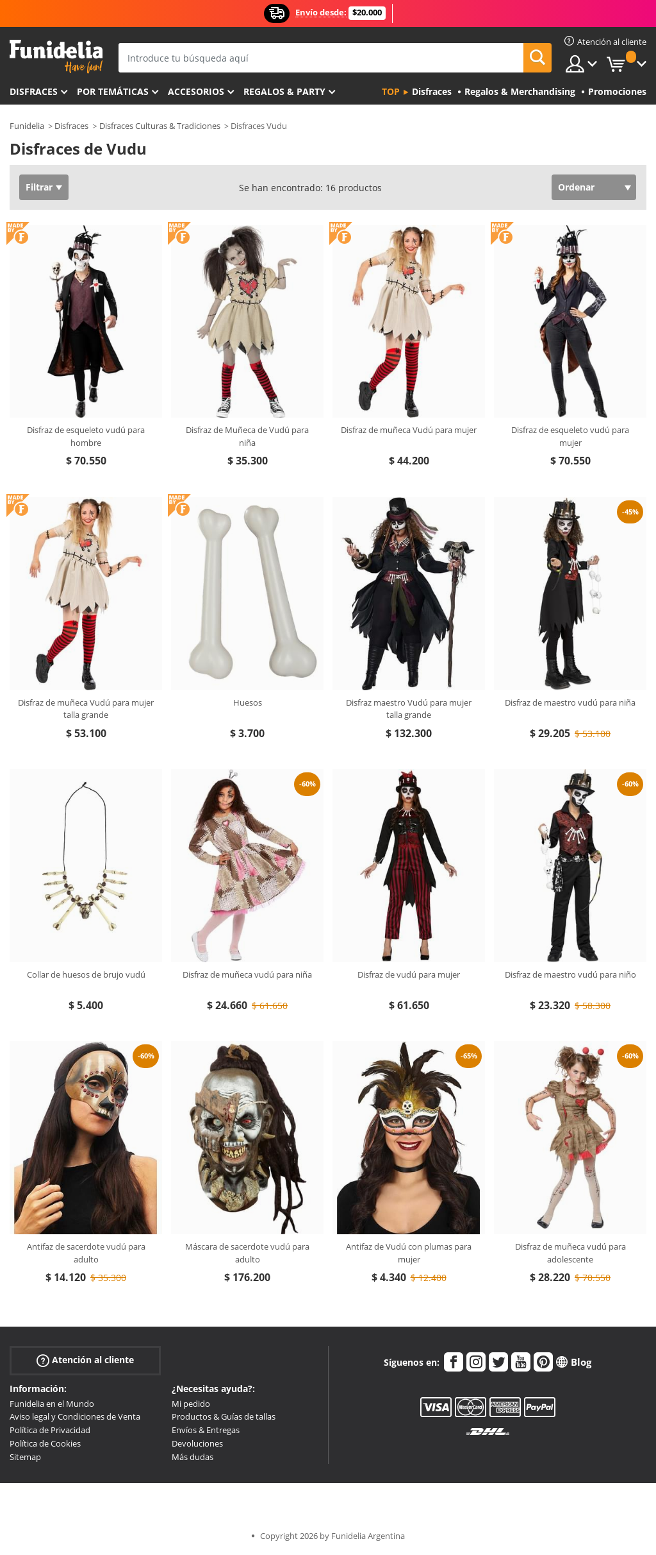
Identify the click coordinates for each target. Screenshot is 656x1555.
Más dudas (192, 1457)
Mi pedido (191, 1403)
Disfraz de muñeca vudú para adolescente (570, 1253)
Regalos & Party (284, 91)
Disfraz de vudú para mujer (408, 974)
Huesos (247, 702)
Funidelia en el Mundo (52, 1403)
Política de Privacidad (50, 1430)
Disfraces (34, 91)
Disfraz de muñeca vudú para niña (247, 974)
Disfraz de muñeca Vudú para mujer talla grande (86, 709)
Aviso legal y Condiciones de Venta (75, 1416)
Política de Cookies (45, 1443)
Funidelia (27, 126)
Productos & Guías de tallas (223, 1416)
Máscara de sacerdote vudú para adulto (247, 1253)
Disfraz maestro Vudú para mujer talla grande (409, 709)
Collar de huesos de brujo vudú (86, 974)
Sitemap (25, 1457)
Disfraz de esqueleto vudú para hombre (86, 436)
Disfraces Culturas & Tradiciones (159, 126)
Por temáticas (113, 91)
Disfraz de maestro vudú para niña (570, 702)
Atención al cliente (85, 1359)
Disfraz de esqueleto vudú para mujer (570, 436)
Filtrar (39, 187)
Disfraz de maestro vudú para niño (570, 974)
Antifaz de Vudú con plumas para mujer (409, 1253)
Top (391, 91)
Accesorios (196, 91)
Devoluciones (197, 1443)
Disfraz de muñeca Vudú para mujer (409, 430)
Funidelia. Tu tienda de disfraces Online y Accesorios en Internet (56, 57)
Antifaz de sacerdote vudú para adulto (86, 1253)
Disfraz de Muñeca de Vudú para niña (247, 436)
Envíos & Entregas (206, 1430)
